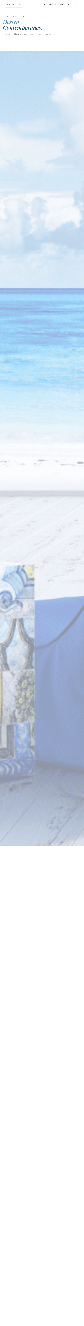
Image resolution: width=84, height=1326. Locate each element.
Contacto (64, 4)
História (52, 4)
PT (74, 4)
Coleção (41, 4)
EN (79, 4)
